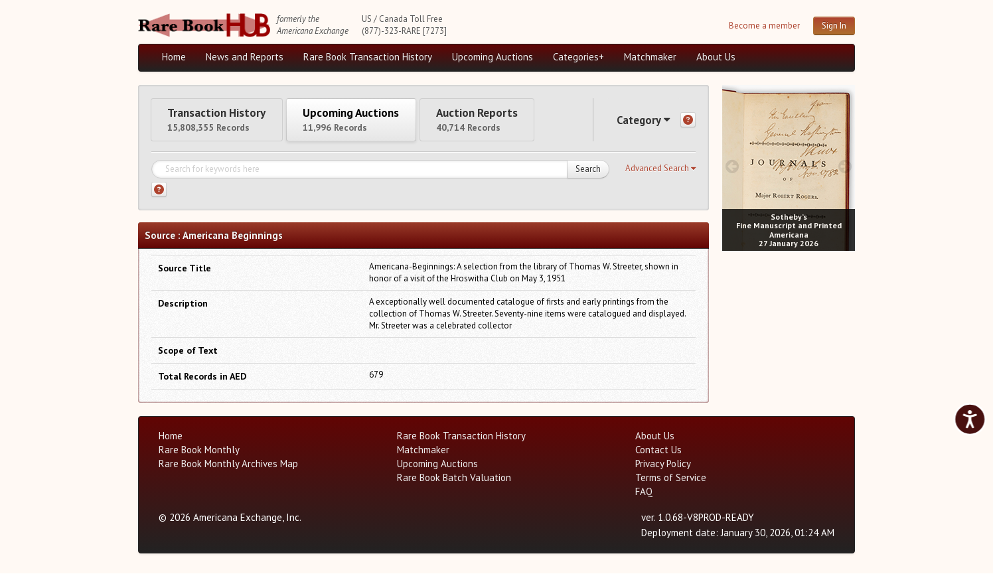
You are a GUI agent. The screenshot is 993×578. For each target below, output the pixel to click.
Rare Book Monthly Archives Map (228, 468)
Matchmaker (650, 56)
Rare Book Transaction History (367, 56)
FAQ (643, 496)
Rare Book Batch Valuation (454, 482)
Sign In (834, 25)
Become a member (764, 25)
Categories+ (578, 56)
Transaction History (223, 121)
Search (588, 173)
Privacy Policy (663, 468)
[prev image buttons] (731, 166)
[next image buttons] (845, 166)
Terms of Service (670, 482)
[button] (660, 173)
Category (638, 121)
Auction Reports (508, 121)
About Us (715, 56)
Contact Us (658, 454)
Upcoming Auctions (492, 56)
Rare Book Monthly (199, 454)
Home (174, 56)
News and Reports (244, 56)
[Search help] (159, 194)
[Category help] (688, 122)
